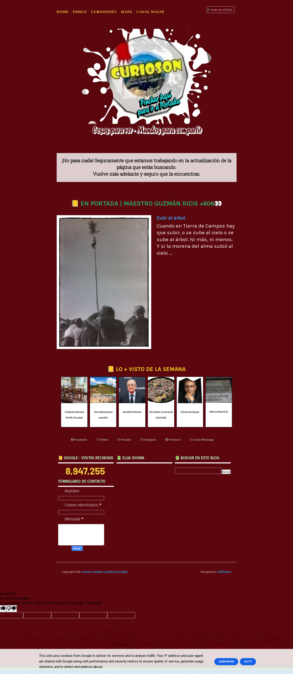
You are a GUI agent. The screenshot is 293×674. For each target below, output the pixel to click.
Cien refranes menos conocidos (103, 415)
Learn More (226, 661)
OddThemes (224, 572)
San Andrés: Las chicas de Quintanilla (161, 415)
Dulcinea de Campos (189, 412)
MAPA (126, 12)
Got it (248, 661)
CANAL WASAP (150, 12)
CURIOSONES (104, 12)
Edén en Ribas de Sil (218, 412)
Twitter (102, 439)
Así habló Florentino (132, 412)
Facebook (79, 439)
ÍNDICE (80, 12)
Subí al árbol (171, 218)
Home (63, 12)
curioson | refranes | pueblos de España (104, 572)
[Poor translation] (11, 608)
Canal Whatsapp (202, 439)
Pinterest (172, 439)
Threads (124, 439)
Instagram (148, 439)
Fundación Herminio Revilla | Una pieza (74, 415)
